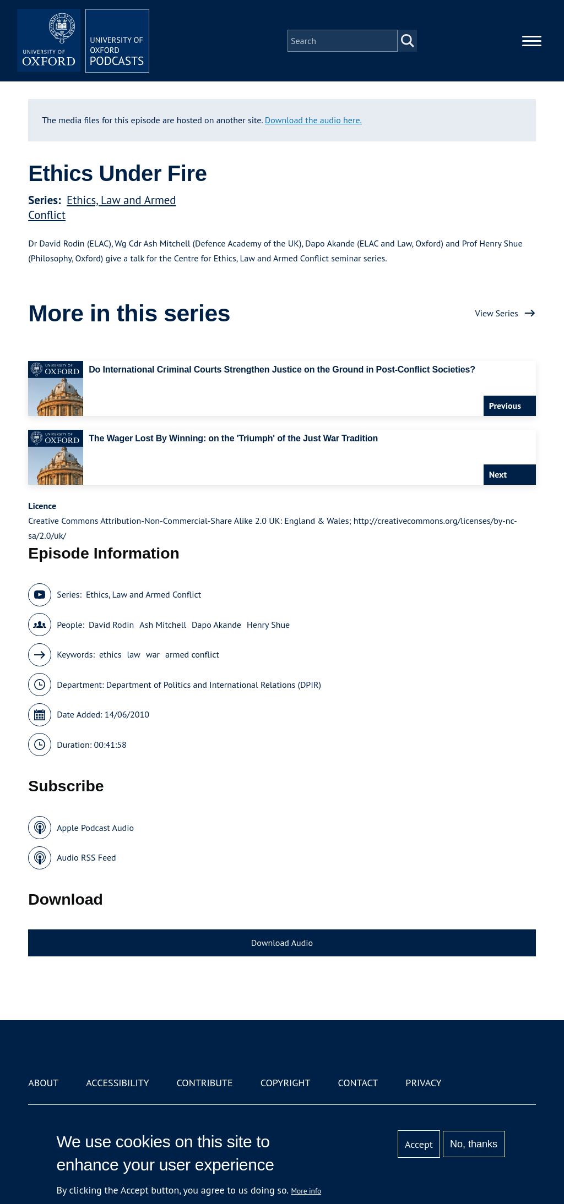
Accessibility (117, 1082)
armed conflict (192, 654)
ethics (110, 654)
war (153, 654)
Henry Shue (268, 624)
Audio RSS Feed (86, 857)
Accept (419, 1144)
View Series (496, 313)
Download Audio (282, 942)
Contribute (205, 1082)
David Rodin (111, 624)
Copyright (286, 1082)
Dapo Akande (216, 624)
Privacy (423, 1082)
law (133, 654)
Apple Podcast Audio (95, 827)
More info (306, 1191)
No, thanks (473, 1144)
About (43, 1082)
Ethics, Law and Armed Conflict (143, 594)
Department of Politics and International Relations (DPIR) (213, 684)
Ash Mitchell (162, 624)
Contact (358, 1082)
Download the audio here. (313, 119)
